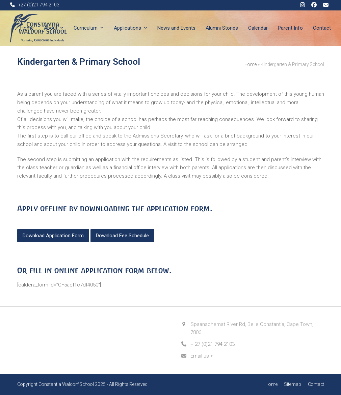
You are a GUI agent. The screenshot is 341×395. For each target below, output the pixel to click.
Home (250, 64)
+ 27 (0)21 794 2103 (212, 344)
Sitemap (292, 384)
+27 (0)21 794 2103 (38, 4)
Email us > (201, 356)
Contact (316, 384)
